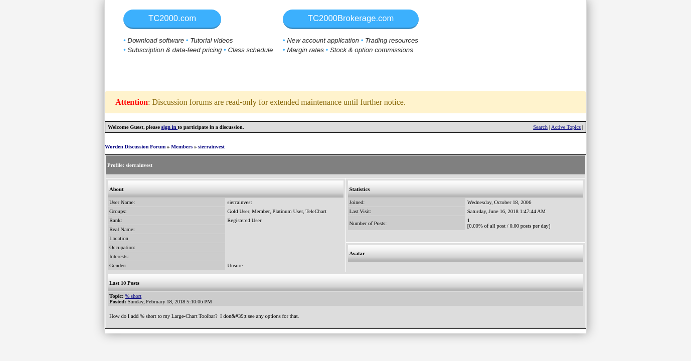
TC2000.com (172, 18)
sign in (169, 127)
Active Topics (566, 127)
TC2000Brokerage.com (351, 18)
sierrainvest (211, 146)
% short (133, 296)
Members (182, 146)
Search (540, 127)
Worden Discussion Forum (135, 146)
